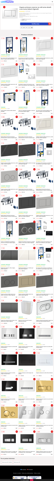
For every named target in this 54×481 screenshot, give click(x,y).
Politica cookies (37, 473)
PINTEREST (30, 469)
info (16, 60)
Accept (31, 480)
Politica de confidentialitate (27, 473)
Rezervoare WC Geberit (7, 462)
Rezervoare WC (17, 462)
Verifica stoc (41, 24)
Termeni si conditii (17, 473)
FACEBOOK (23, 469)
